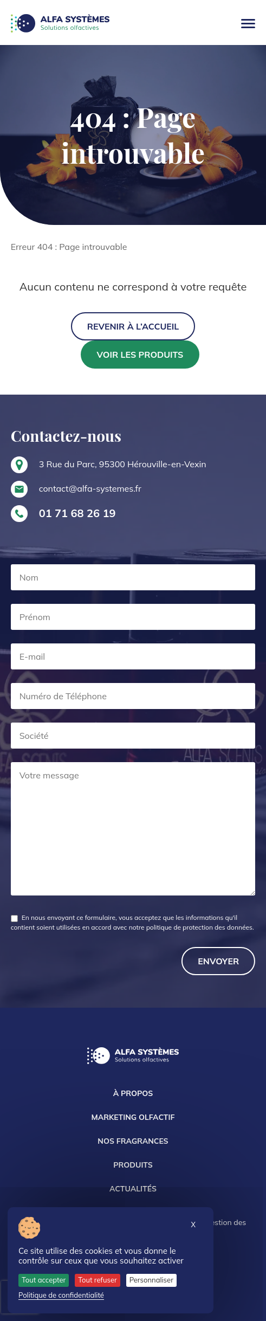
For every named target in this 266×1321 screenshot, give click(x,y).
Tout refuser (97, 1279)
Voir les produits (140, 354)
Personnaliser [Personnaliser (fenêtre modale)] (151, 1279)
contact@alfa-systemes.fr (90, 488)
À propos (133, 1093)
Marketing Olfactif (133, 1117)
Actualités (133, 1189)
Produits (132, 1165)
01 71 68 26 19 (77, 513)
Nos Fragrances (133, 1141)
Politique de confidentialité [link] (61, 1295)
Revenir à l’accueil (133, 326)
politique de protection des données (199, 927)
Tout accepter (44, 1279)
